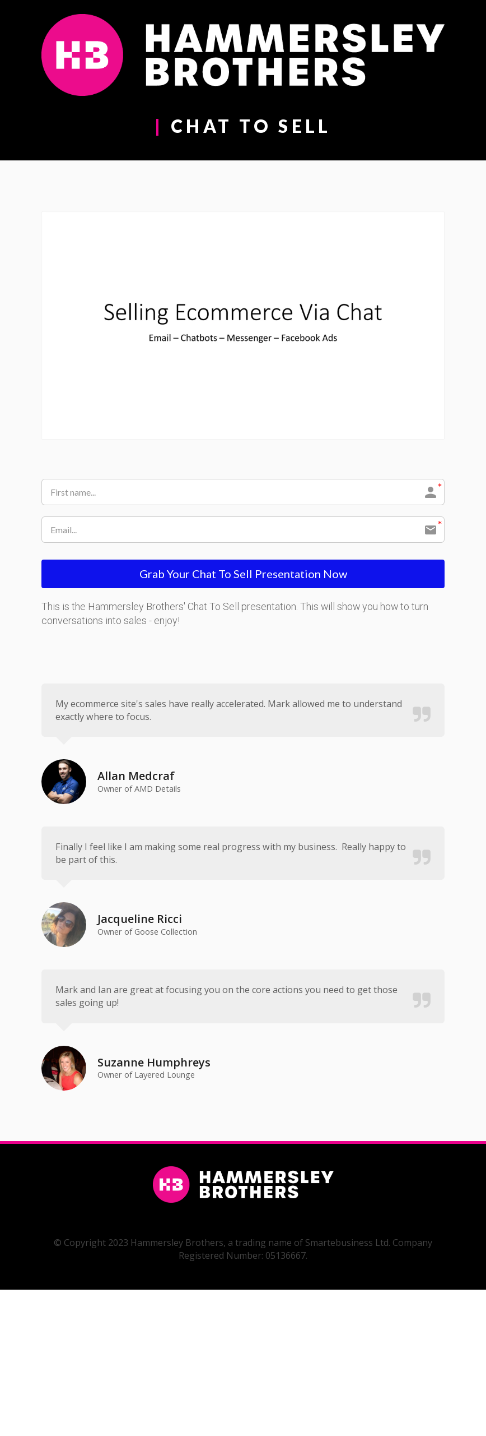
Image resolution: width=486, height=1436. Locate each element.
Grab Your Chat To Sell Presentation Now (243, 574)
